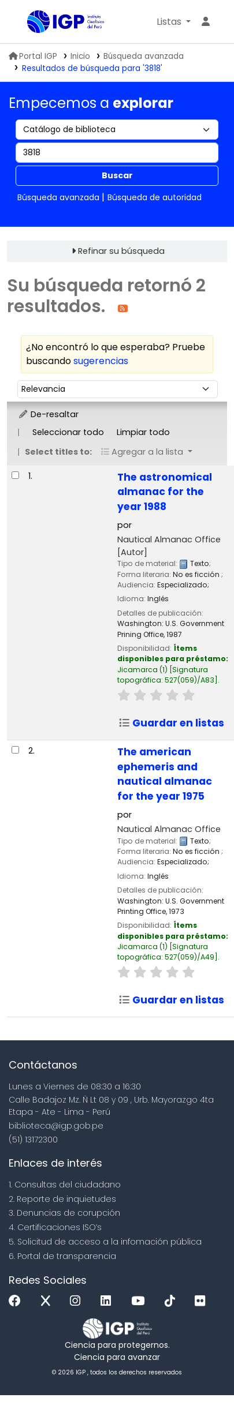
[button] (173, 22)
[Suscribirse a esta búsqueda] (122, 308)
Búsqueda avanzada (143, 56)
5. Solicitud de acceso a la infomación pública (105, 1241)
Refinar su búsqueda (121, 251)
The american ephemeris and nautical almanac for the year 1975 (164, 774)
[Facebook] (18, 1301)
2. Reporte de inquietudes (62, 1199)
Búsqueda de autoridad (154, 197)
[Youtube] (140, 1301)
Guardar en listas (171, 723)
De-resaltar (48, 414)
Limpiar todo (143, 432)
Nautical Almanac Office (169, 829)
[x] (48, 1301)
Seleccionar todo (68, 432)
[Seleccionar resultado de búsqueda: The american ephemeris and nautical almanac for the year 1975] (15, 750)
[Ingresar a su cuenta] (205, 22)
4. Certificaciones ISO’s (55, 1227)
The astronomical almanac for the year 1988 (164, 492)
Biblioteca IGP (31, 22)
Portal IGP (33, 56)
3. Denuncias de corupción (64, 1213)
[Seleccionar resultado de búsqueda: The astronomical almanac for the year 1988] (15, 475)
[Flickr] (203, 1301)
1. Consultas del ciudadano (65, 1184)
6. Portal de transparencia (62, 1256)
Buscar (117, 175)
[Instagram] (78, 1301)
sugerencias (100, 361)
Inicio (80, 56)
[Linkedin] (109, 1301)
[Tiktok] (173, 1301)
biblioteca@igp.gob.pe (56, 1125)
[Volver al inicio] (199, 1373)
